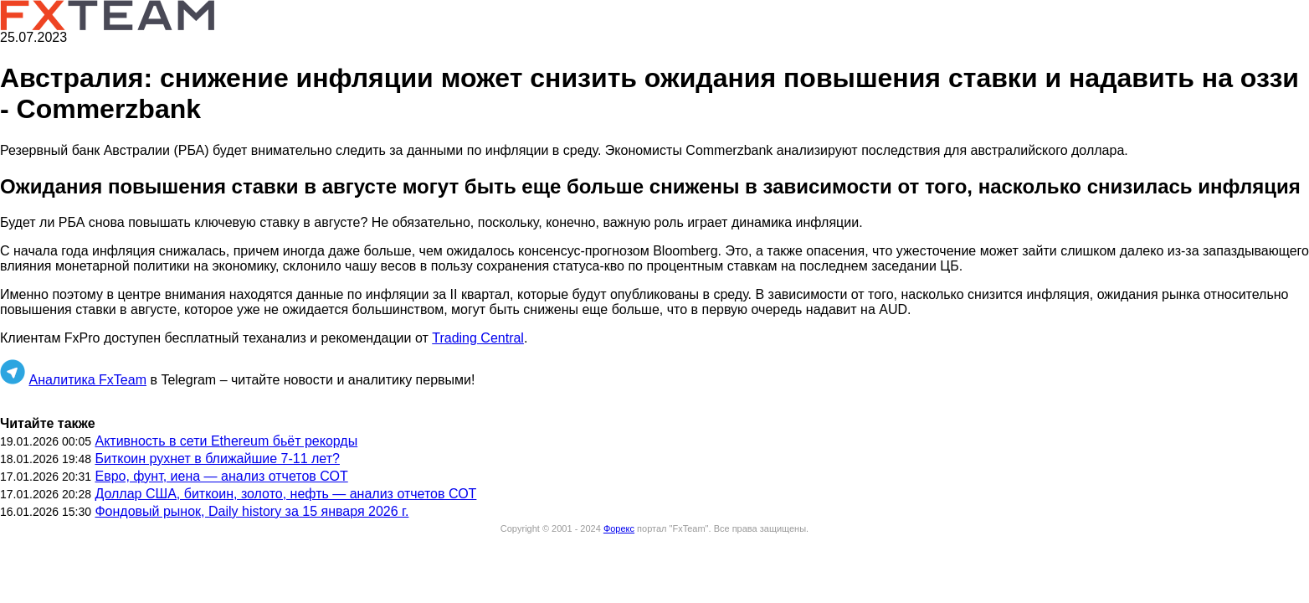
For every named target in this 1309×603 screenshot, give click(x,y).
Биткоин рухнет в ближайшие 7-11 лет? (217, 458)
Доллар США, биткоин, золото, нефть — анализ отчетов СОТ (285, 494)
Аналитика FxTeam (87, 380)
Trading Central (478, 338)
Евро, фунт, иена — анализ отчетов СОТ (221, 476)
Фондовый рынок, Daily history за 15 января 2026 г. (251, 511)
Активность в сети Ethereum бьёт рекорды (226, 441)
